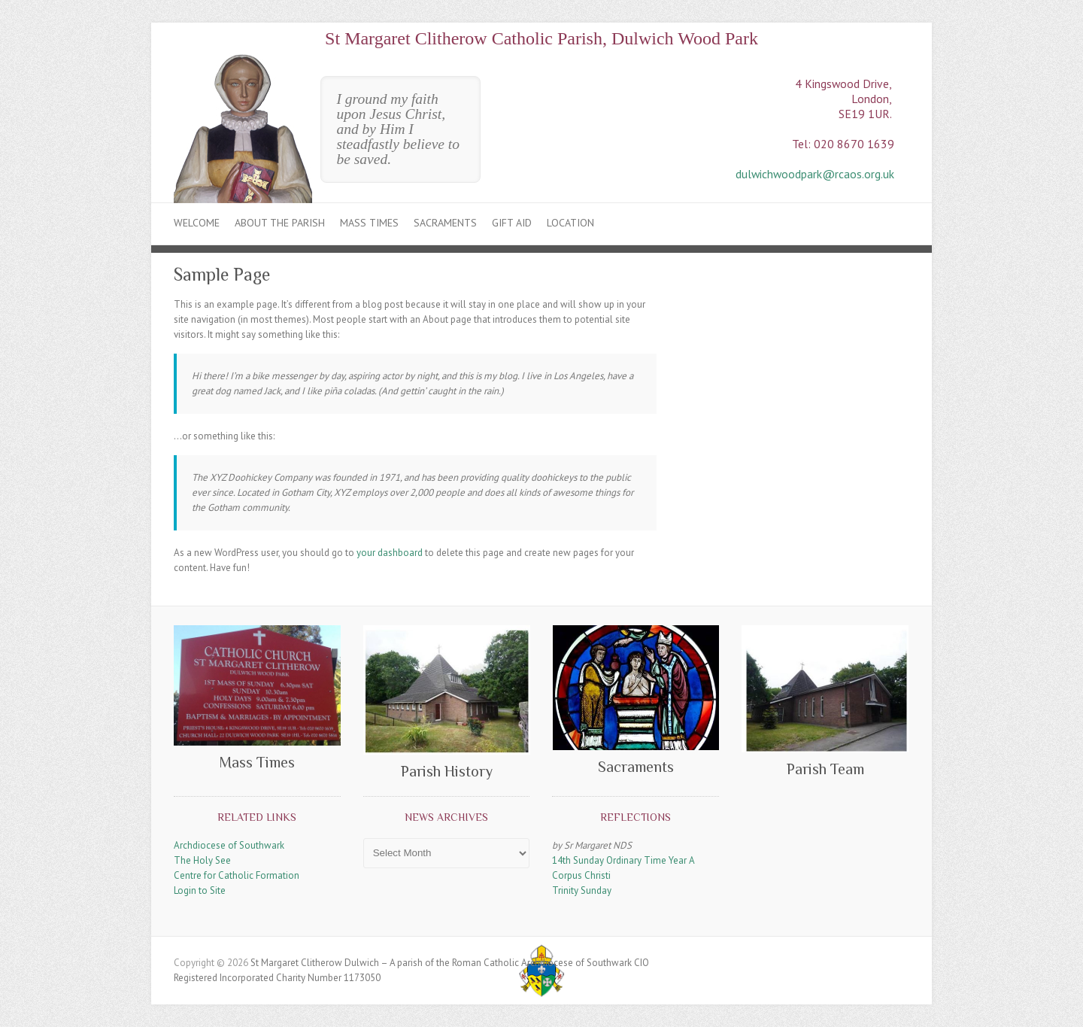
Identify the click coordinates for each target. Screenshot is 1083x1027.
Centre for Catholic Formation (236, 875)
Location (570, 222)
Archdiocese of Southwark (229, 845)
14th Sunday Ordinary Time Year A (623, 860)
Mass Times (369, 222)
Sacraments (445, 222)
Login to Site (200, 890)
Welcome (197, 222)
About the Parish (280, 222)
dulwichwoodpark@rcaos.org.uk (815, 173)
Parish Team (825, 769)
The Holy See (202, 860)
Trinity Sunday (581, 890)
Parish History (447, 771)
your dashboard (389, 552)
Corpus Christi (581, 875)
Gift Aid (512, 222)
